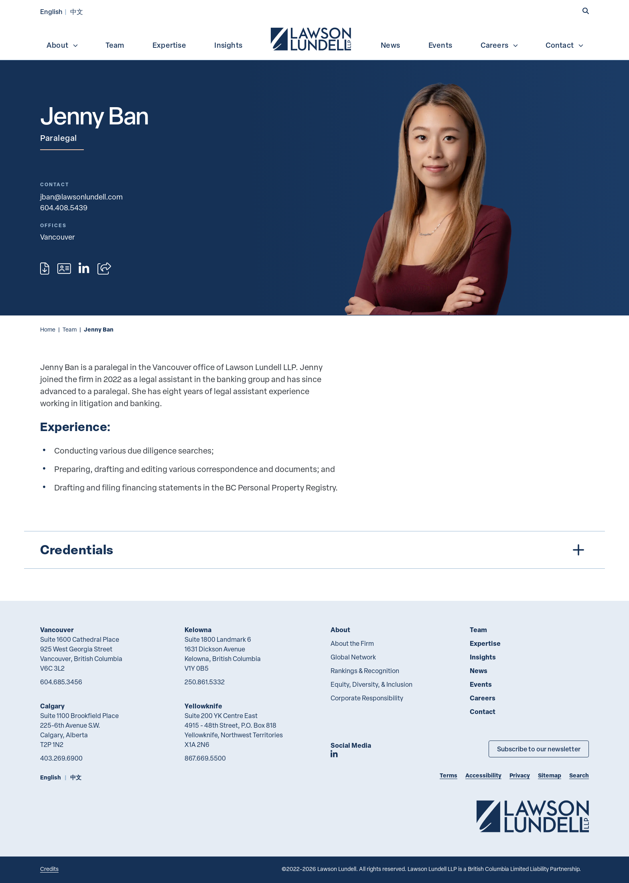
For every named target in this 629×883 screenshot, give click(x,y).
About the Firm (352, 643)
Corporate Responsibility (367, 698)
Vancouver (57, 629)
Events (440, 45)
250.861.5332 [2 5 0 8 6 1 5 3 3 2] (205, 682)
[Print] (44, 268)
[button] (585, 11)
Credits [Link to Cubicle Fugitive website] (49, 869)
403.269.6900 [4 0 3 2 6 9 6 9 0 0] (61, 758)
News (390, 45)
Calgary (52, 705)
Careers (500, 45)
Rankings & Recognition (365, 670)
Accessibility (483, 775)
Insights (228, 45)
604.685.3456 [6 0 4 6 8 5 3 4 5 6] (61, 682)
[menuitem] (311, 38)
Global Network (353, 657)
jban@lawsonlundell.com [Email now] (81, 196)
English (51, 11)
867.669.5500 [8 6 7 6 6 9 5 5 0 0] (205, 758)
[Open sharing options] (104, 268)
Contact (565, 45)
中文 (76, 11)
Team (115, 45)
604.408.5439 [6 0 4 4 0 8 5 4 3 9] (63, 207)
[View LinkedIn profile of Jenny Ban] (84, 268)
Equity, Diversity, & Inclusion (371, 684)
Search (579, 775)
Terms (448, 775)
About (63, 45)
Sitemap (549, 775)
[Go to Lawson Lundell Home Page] (533, 816)
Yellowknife (203, 705)
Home (47, 329)
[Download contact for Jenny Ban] (64, 268)
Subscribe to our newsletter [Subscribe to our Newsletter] (538, 748)
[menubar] (314, 38)
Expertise (169, 45)
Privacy (519, 775)
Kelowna (198, 629)
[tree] (314, 549)
